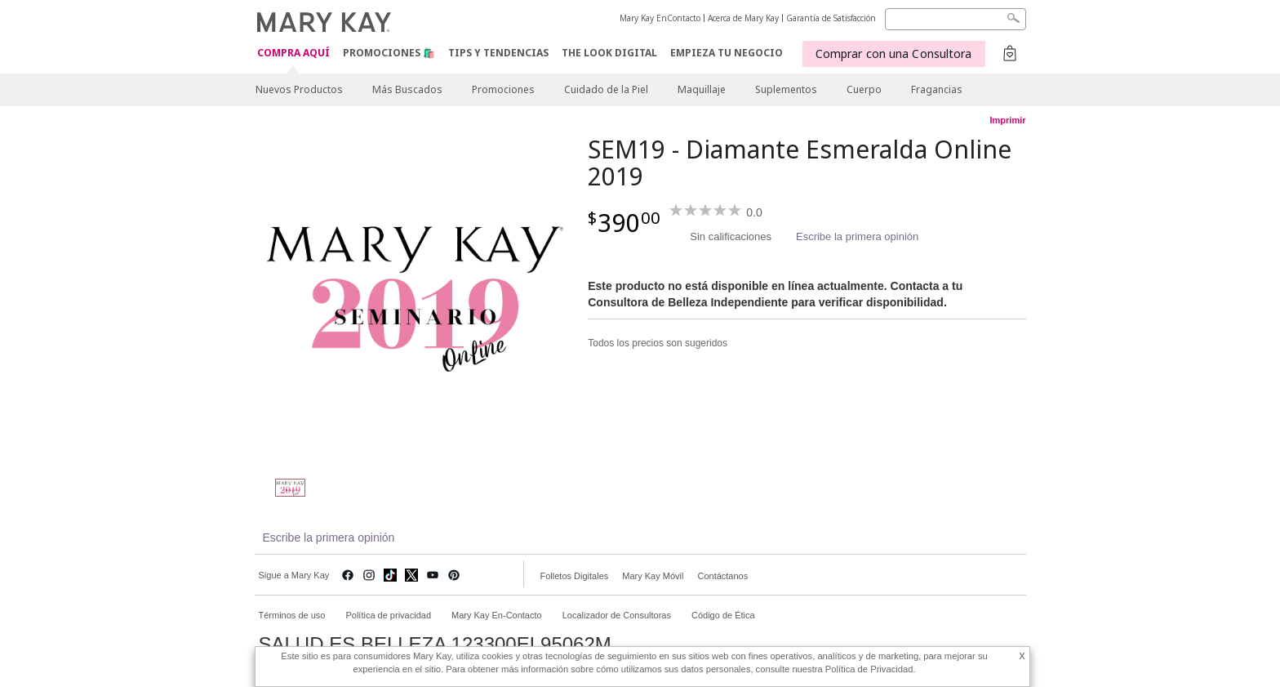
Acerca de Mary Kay (743, 18)
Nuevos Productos (299, 89)
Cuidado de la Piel (606, 89)
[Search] (955, 19)
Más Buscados (407, 89)
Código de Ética (723, 615)
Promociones (503, 89)
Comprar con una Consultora (894, 53)
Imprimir (1007, 120)
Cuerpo (864, 89)
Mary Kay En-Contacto (496, 615)
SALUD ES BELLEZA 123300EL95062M (435, 644)
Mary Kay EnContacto (660, 18)
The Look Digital (609, 52)
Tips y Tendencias (498, 52)
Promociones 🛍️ (389, 52)
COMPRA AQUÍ (293, 53)
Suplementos (786, 89)
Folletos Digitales (574, 576)
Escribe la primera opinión (857, 236)
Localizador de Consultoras (616, 615)
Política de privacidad (388, 615)
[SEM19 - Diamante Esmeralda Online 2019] (415, 299)
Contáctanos (722, 576)
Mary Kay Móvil (652, 576)
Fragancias (936, 89)
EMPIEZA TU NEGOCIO (726, 52)
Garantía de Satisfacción (831, 18)
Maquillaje (702, 89)
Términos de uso (292, 615)
